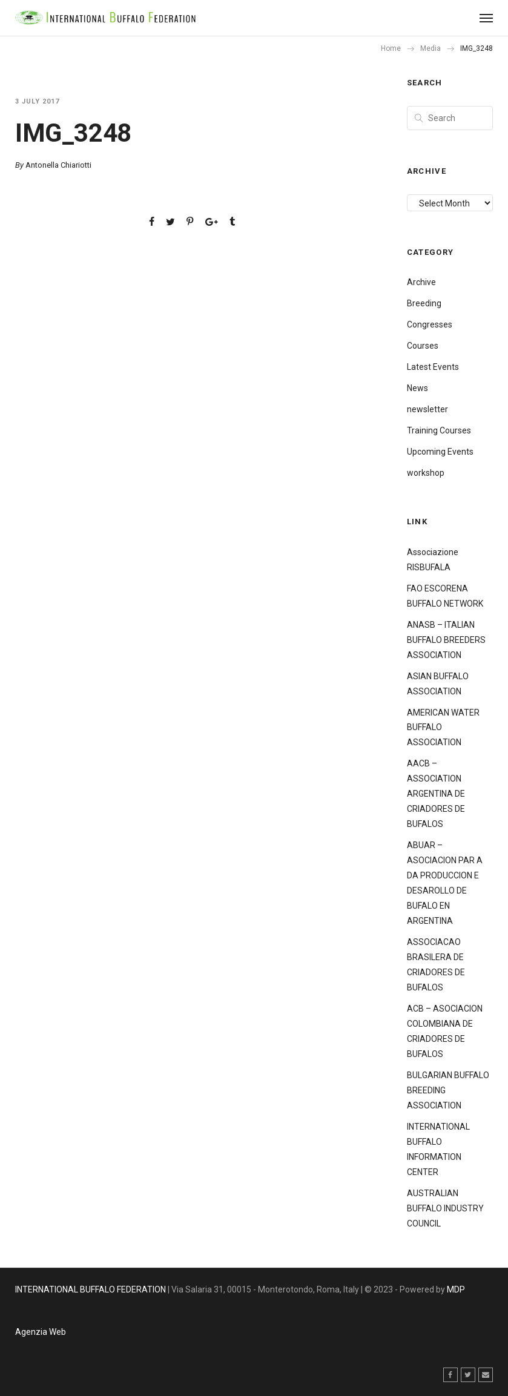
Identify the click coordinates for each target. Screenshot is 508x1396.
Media (430, 48)
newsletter (427, 409)
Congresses (429, 324)
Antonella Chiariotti (58, 165)
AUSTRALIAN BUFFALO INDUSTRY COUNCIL (445, 1208)
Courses (422, 346)
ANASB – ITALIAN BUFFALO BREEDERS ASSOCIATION (446, 640)
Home (391, 48)
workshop (425, 473)
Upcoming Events (440, 451)
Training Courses (439, 430)
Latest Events (433, 367)
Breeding (424, 303)
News (417, 388)
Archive (421, 282)
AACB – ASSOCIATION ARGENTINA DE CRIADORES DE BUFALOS (436, 794)
